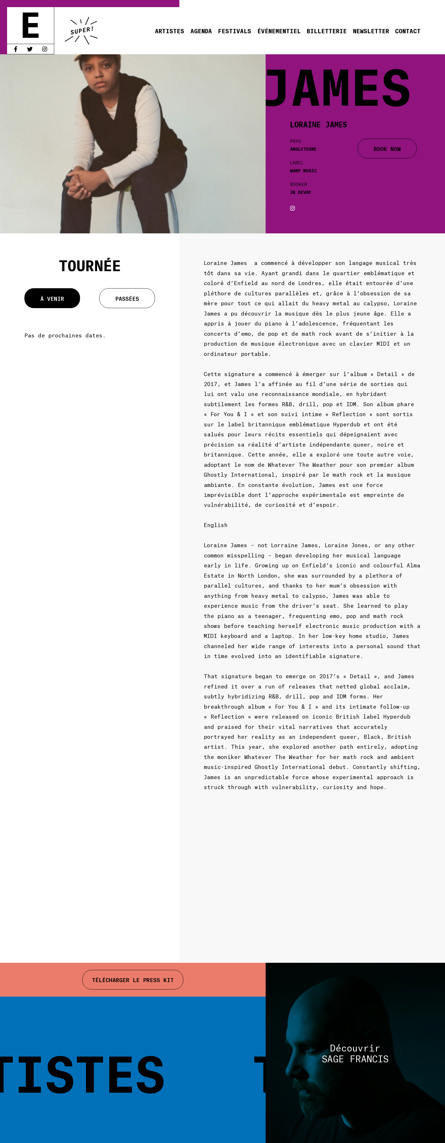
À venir (52, 298)
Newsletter (371, 30)
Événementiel (279, 30)
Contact (408, 30)
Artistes (169, 30)
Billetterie (327, 30)
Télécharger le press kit (133, 979)
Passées (127, 298)
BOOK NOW (387, 148)
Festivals (234, 30)
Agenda (201, 30)
